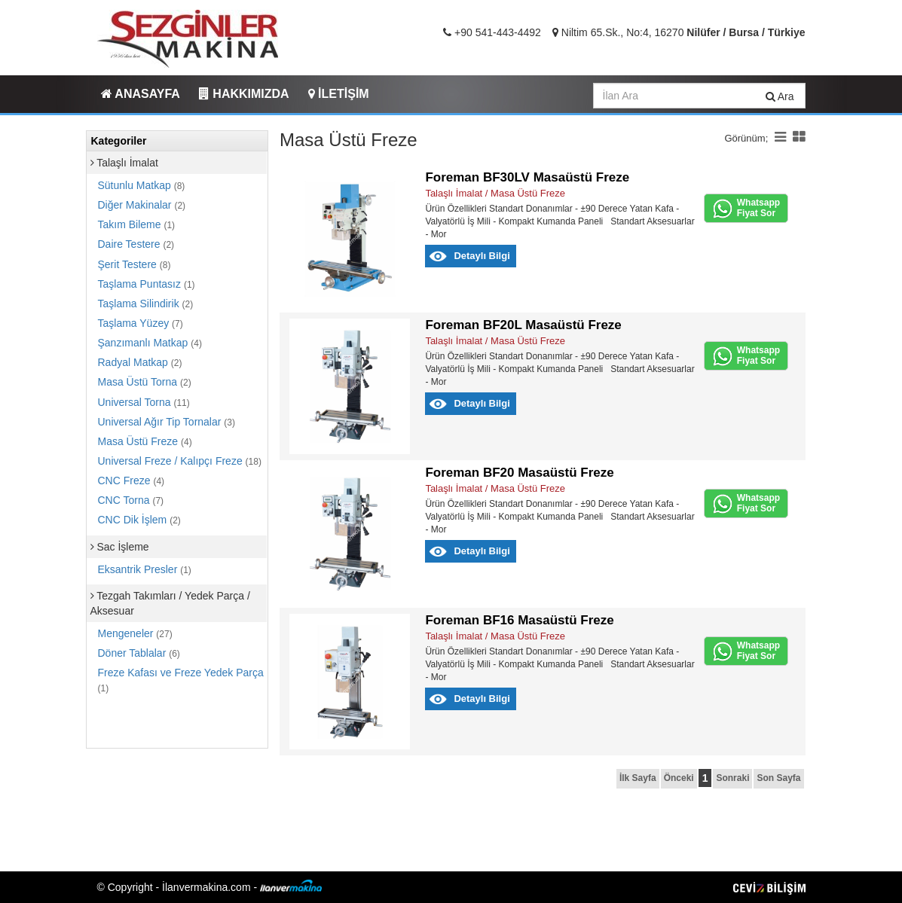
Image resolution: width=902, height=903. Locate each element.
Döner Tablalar (139, 653)
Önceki (679, 778)
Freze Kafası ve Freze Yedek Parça (181, 680)
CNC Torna (131, 500)
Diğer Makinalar (142, 205)
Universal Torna (144, 402)
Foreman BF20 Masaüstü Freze (519, 472)
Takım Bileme (137, 224)
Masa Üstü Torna (144, 382)
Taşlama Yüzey (140, 323)
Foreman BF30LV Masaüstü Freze (527, 177)
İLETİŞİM (338, 93)
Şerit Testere (134, 264)
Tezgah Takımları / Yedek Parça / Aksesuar (170, 603)
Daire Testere (136, 244)
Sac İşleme (119, 547)
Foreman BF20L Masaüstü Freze (523, 325)
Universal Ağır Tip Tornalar (167, 422)
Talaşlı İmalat (124, 163)
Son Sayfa (778, 778)
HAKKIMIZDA (244, 93)
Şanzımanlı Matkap (150, 343)
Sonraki (732, 778)
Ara (780, 96)
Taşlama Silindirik (146, 303)
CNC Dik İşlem (139, 520)
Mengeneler (135, 633)
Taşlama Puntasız (146, 284)
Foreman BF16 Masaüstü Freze (519, 620)
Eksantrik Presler (144, 569)
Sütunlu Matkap (141, 185)
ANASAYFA (140, 93)
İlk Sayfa (637, 778)
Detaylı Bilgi (481, 255)
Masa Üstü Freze (145, 441)
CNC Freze (131, 480)
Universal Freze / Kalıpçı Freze (179, 461)
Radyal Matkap (140, 362)
